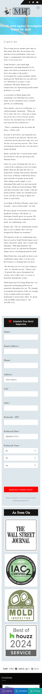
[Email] (37, 2)
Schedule (21, 691)
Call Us (7, 691)
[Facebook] (29, 2)
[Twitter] (33, 2)
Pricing (35, 691)
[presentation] (21, 487)
